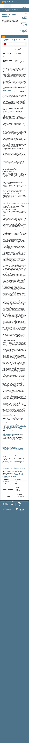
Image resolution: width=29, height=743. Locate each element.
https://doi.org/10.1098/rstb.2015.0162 (10, 198)
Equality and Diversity (24, 6)
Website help (24, 26)
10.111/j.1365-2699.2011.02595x (15, 191)
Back (4, 36)
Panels (19, 4)
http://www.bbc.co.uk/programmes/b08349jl (14, 471)
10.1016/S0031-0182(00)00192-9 (11, 169)
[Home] (3, 5)
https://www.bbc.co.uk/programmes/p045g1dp (15, 468)
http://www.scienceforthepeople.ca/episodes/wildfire (13, 461)
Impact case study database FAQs (11, 23)
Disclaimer (8, 501)
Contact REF (3, 501)
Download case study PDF (11, 43)
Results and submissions (7, 5)
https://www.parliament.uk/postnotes (10, 434)
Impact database (17, 9)
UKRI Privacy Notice (24, 501)
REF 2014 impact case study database (24, 24)
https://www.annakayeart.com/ (17, 474)
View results (24, 28)
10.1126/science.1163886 (7, 183)
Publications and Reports (13, 5)
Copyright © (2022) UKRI (15, 501)
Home (3, 9)
